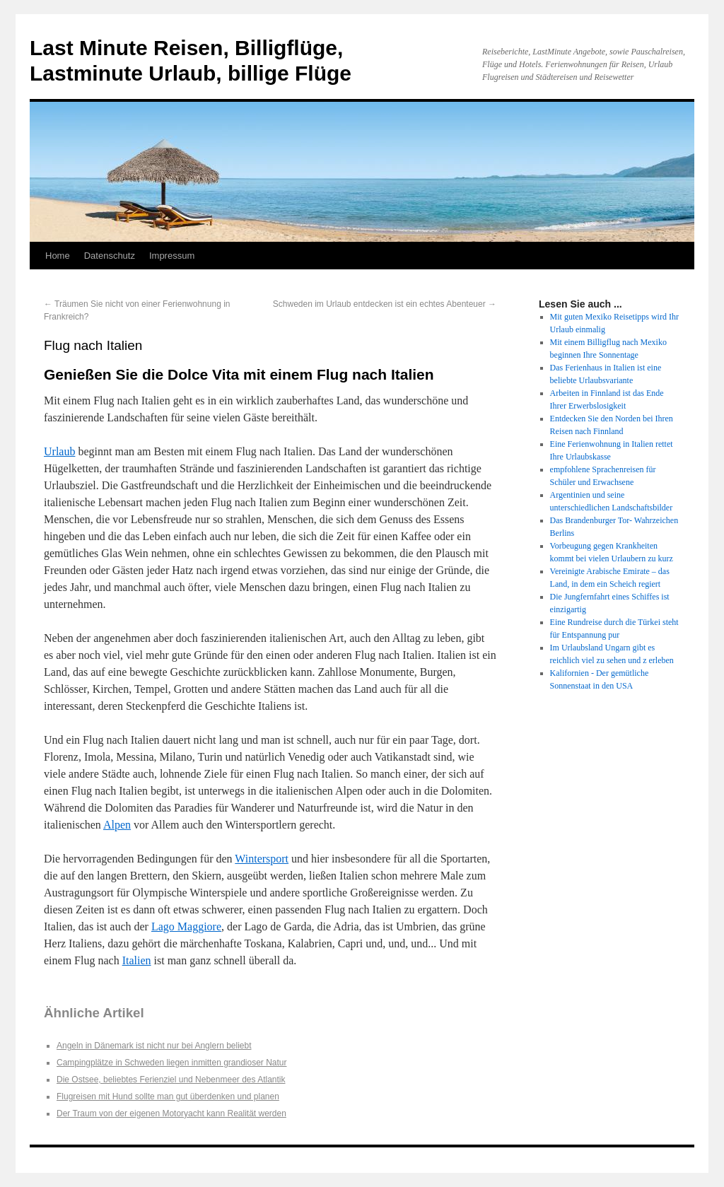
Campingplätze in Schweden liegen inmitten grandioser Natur (172, 1063)
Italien (136, 960)
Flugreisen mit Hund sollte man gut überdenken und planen (168, 1096)
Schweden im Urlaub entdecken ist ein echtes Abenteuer (384, 304)
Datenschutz (109, 255)
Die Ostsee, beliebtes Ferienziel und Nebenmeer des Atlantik (171, 1079)
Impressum (171, 255)
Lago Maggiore (186, 926)
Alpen (117, 825)
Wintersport (261, 859)
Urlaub (59, 451)
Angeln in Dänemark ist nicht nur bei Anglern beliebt (154, 1046)
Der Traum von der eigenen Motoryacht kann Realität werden (171, 1113)
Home (57, 255)
